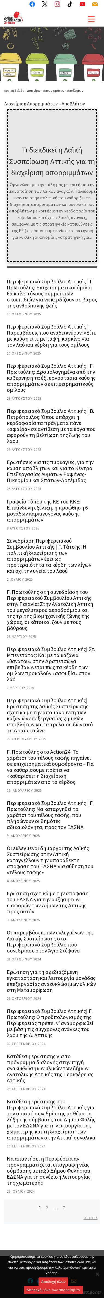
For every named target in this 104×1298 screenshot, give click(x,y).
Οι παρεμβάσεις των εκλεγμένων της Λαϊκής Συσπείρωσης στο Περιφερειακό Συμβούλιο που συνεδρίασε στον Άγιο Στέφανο (50, 941)
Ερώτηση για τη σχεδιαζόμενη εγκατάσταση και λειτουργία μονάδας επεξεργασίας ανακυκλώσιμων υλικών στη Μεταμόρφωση (51, 980)
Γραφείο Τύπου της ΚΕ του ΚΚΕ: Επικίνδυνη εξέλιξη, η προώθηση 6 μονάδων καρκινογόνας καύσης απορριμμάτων (47, 510)
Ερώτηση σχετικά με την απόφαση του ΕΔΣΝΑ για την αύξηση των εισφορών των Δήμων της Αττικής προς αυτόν (47, 902)
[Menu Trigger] (91, 18)
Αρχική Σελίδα (14, 90)
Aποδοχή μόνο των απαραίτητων (53, 1290)
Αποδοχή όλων (53, 1282)
